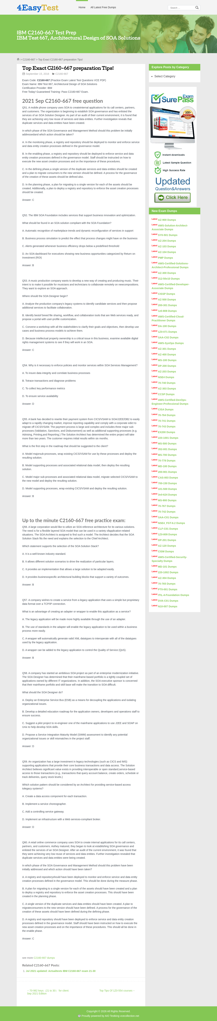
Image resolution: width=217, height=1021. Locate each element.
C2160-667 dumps (44, 957)
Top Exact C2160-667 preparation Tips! (68, 68)
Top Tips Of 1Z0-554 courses (117, 990)
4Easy (38, 7)
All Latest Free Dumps (103, 7)
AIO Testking (112, 1015)
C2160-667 (29, 59)
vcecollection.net (129, 1015)
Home (82, 7)
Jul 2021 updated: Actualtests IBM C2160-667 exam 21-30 (60, 971)
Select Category (164, 76)
